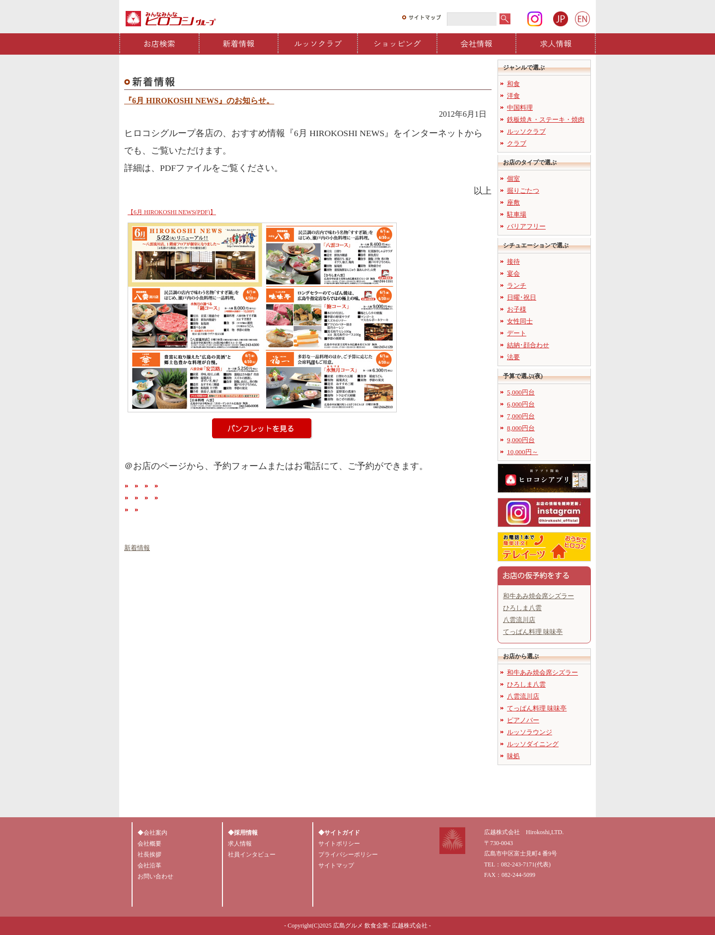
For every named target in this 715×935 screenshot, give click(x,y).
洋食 (513, 95)
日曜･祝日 (521, 297)
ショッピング (397, 43)
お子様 (516, 309)
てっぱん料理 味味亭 (533, 631)
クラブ (516, 143)
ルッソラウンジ (529, 732)
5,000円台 (521, 392)
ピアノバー (523, 720)
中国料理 (520, 107)
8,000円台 (521, 428)
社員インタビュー (252, 854)
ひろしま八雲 (522, 608)
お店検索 (159, 43)
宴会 (513, 273)
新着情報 (239, 43)
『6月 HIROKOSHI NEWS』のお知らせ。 (199, 100)
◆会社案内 (152, 832)
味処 (513, 756)
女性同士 (520, 321)
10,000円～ (522, 452)
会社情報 (477, 43)
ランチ (516, 285)
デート (516, 333)
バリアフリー (526, 226)
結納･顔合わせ (528, 345)
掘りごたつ (523, 190)
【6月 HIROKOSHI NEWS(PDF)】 (172, 212)
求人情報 (556, 43)
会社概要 (149, 843)
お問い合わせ (155, 876)
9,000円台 (521, 440)
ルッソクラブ (318, 43)
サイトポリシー (339, 843)
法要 (513, 357)
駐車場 (516, 214)
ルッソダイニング (533, 744)
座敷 (513, 202)
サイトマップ (336, 865)
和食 (513, 83)
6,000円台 (521, 404)
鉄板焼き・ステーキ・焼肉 (545, 119)
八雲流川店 (519, 619)
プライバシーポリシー (348, 854)
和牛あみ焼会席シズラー (538, 596)
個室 (513, 178)
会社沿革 (149, 865)
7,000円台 (521, 416)
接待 (513, 261)
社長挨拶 (149, 854)
